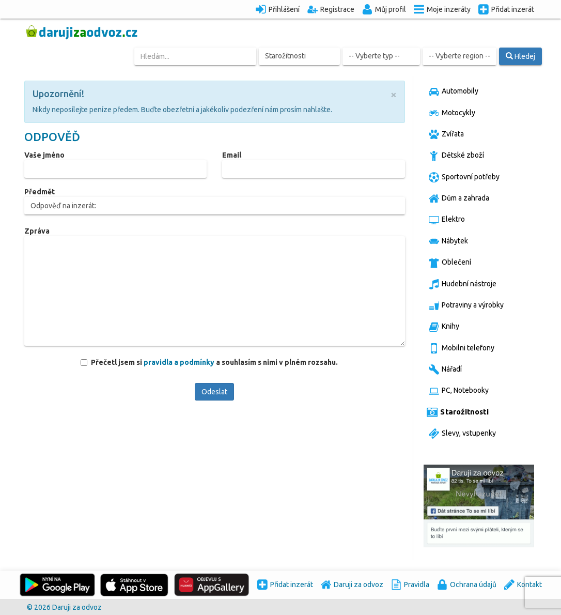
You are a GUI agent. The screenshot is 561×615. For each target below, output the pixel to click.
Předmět (39, 192)
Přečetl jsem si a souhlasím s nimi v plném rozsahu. (214, 362)
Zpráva (37, 231)
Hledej (520, 56)
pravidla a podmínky (180, 362)
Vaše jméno (44, 155)
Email (231, 155)
